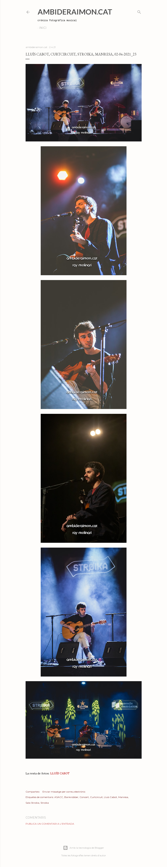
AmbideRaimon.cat (75, 11)
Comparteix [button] (32, 791)
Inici (43, 28)
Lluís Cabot (110, 797)
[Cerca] (139, 11)
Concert (84, 797)
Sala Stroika (32, 802)
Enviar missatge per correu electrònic (64, 791)
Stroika (44, 802)
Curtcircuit (96, 797)
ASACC (58, 797)
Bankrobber (71, 797)
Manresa (123, 797)
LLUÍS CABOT (59, 773)
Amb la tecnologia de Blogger (83, 847)
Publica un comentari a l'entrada (50, 823)
